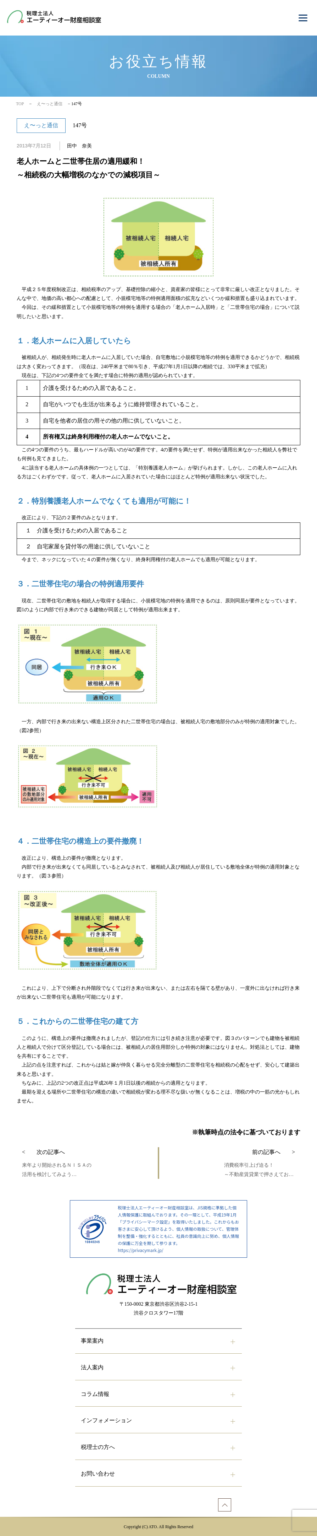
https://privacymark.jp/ (140, 1250)
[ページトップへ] (224, 1504)
